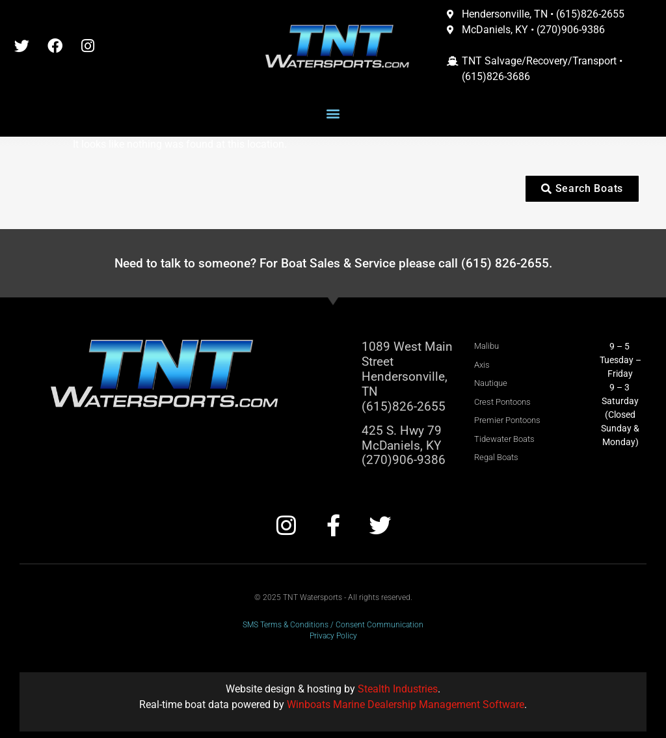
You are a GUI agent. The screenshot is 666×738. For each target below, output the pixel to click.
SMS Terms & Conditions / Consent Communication (333, 624)
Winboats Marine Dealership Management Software (405, 704)
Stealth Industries (398, 689)
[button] (333, 113)
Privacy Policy (333, 635)
